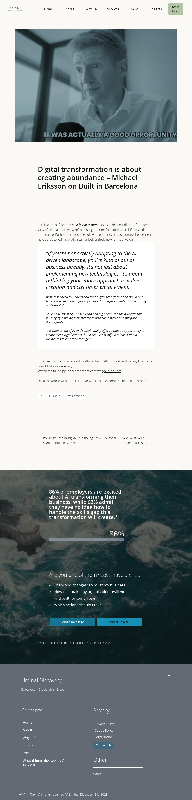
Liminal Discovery (41, 680)
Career (98, 774)
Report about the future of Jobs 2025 (89, 643)
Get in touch (175, 9)
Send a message (72, 622)
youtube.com (111, 371)
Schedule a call (119, 622)
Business (54, 396)
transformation (75, 396)
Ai (41, 396)
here (95, 381)
